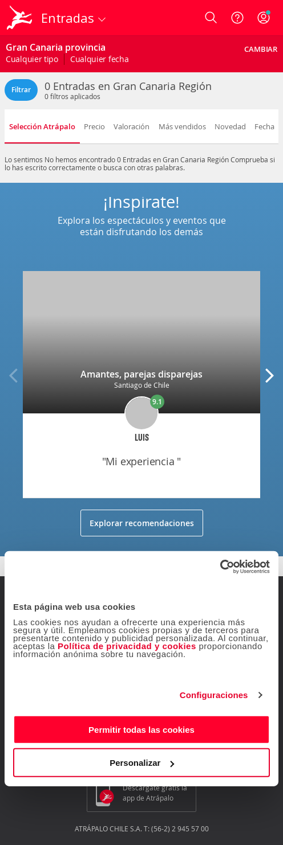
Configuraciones (214, 695)
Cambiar (260, 49)
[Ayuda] (237, 17)
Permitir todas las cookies (141, 729)
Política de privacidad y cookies (127, 645)
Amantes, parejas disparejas (141, 374)
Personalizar (142, 763)
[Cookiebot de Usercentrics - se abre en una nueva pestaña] (220, 566)
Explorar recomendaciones (142, 523)
